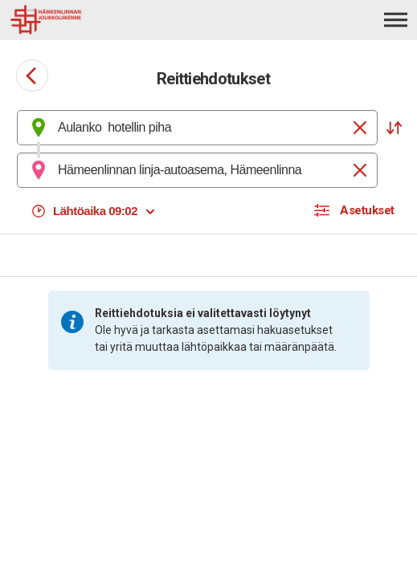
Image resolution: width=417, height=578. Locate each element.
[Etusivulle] (97, 20)
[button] (394, 127)
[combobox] (197, 127)
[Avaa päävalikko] (395, 19)
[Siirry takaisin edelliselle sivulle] (32, 75)
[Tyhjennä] (360, 127)
